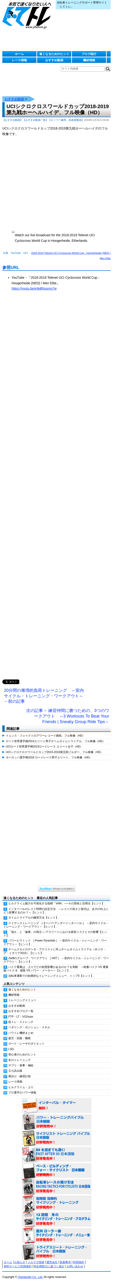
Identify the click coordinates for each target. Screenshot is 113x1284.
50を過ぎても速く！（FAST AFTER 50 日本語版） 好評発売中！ (56, 1154)
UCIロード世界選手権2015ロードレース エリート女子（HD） (44, 746)
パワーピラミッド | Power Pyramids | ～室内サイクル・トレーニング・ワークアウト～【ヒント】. (55, 942)
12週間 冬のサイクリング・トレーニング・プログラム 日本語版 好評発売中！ (56, 1219)
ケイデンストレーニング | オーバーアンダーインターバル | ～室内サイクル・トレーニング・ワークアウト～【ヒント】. (56, 925)
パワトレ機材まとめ (20, 1033)
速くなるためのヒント (54, 54)
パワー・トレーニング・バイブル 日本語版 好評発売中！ (56, 1122)
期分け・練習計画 (19, 1076)
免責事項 (65, 1262)
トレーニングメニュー (22, 1000)
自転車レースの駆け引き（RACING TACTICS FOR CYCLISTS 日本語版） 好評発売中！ (56, 1187)
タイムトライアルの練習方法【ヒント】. (33, 917)
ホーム (19, 54)
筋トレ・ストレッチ (20, 1022)
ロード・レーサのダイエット (26, 1043)
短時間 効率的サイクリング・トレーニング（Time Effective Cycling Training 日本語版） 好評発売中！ (56, 1203)
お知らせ (19, 1262)
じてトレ (27, 15)
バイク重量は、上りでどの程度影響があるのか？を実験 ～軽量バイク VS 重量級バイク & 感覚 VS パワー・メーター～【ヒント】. (55, 968)
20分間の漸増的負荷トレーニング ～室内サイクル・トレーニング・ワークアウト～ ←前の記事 (44, 696)
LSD (11, 1049)
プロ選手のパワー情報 (22, 1092)
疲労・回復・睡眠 (19, 1038)
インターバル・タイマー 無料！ (56, 1106)
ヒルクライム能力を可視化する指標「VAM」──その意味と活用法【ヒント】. (56, 903)
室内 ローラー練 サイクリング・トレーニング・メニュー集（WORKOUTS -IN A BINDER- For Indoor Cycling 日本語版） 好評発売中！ (56, 1236)
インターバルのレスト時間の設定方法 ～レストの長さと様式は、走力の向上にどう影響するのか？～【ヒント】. (56, 910)
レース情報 (19, 60)
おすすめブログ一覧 (20, 1011)
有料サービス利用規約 (18, 1266)
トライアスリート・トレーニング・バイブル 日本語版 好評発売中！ (56, 1252)
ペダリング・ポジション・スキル (29, 1027)
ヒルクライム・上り (20, 1087)
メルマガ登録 (36, 1262)
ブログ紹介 (89, 54)
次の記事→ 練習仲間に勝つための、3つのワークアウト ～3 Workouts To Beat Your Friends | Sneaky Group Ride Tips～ (67, 716)
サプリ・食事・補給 (20, 1065)
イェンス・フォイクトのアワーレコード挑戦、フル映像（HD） (45, 735)
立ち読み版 (15, 1070)
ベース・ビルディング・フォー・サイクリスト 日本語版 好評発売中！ (56, 1171)
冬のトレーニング (19, 1060)
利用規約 (78, 1262)
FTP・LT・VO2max (20, 1016)
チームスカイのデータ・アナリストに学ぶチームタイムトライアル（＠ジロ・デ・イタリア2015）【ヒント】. (54, 951)
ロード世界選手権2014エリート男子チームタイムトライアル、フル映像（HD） (55, 741)
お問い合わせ (75, 1266)
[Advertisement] (56, 490)
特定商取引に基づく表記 (49, 1266)
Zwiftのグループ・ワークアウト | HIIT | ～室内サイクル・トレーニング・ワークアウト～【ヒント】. (56, 960)
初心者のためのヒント (22, 1054)
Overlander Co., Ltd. (30, 1277)
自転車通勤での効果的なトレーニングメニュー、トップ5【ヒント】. (51, 975)
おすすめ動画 (54, 60)
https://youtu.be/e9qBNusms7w (34, 288)
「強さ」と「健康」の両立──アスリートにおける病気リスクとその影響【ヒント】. (55, 933)
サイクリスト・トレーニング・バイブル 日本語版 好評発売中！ (56, 1138)
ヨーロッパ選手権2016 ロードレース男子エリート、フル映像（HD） (49, 757)
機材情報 (89, 60)
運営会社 (52, 1262)
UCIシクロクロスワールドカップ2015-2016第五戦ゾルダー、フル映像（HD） (54, 752)
